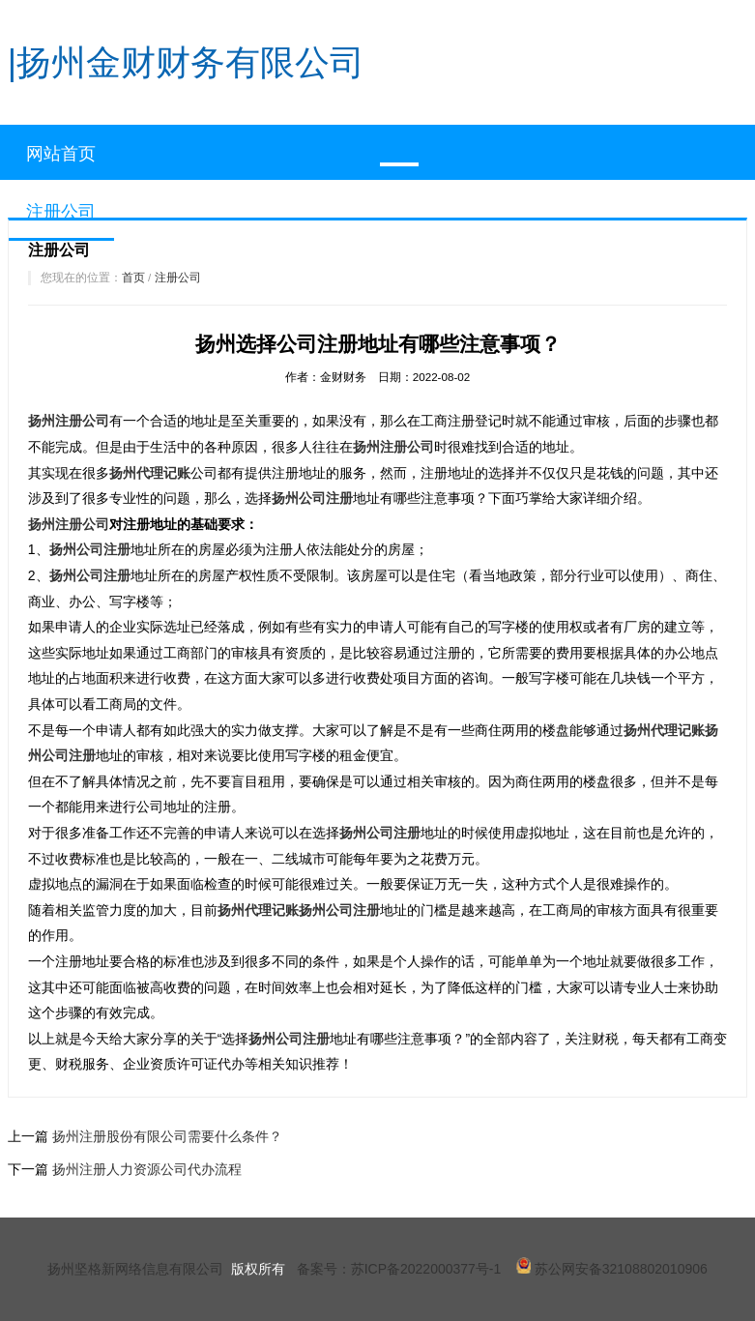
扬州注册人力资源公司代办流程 (147, 1169)
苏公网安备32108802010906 (612, 1269)
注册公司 (178, 277)
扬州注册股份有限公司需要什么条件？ (167, 1136)
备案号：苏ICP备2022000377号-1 (399, 1269)
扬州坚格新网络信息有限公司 (135, 1269)
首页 (133, 277)
